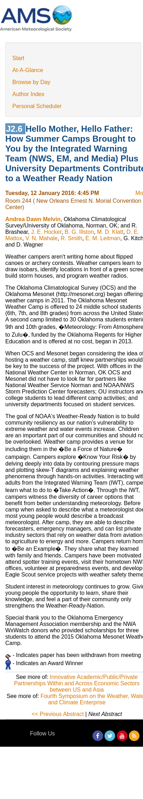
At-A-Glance (27, 70)
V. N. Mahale (41, 238)
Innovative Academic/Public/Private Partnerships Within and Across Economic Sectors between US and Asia (77, 683)
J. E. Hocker (46, 232)
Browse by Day (31, 82)
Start (18, 58)
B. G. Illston (79, 232)
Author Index (28, 94)
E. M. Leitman (102, 238)
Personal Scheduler (37, 106)
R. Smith (71, 238)
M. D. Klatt (110, 232)
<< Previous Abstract (57, 714)
